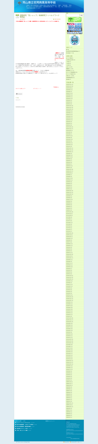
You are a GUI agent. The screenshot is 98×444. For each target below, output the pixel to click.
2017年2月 (68, 229)
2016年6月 (68, 243)
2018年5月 (68, 203)
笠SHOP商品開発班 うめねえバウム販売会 (24, 424)
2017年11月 (68, 213)
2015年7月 (68, 263)
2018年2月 (68, 208)
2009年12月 (68, 381)
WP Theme (18, 442)
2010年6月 (68, 371)
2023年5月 (68, 96)
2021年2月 (68, 144)
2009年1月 (68, 401)
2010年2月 (68, 378)
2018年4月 (68, 204)
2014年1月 (68, 295)
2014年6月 (68, 286)
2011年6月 (68, 349)
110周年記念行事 (69, 59)
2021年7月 (68, 135)
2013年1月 (68, 316)
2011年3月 (68, 355)
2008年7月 (68, 410)
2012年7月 (68, 326)
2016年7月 (68, 242)
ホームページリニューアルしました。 (23, 422)
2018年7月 (68, 199)
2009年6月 (68, 392)
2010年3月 (68, 376)
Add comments (57, 19)
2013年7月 (68, 305)
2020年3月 (68, 164)
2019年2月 (68, 187)
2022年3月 (68, 121)
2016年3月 (68, 249)
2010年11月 (68, 362)
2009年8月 (68, 388)
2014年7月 (68, 284)
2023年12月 (68, 84)
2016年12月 (68, 233)
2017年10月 (68, 215)
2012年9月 (68, 323)
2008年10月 (68, 406)
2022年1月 (68, 125)
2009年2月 (68, 399)
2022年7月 (68, 114)
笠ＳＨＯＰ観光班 (70, 74)
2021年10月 (68, 130)
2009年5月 (68, 394)
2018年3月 (68, 206)
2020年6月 (68, 158)
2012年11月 (68, 319)
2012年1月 (68, 337)
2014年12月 (68, 275)
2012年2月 (68, 335)
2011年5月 (68, 351)
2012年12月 (68, 318)
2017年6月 (68, 222)
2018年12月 (68, 190)
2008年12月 (68, 403)
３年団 (67, 65)
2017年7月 (68, 220)
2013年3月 (68, 312)
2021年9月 (68, 132)
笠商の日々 (23, 19)
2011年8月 (68, 346)
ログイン (80, 442)
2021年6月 (68, 137)
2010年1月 (68, 380)
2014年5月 (68, 288)
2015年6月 (68, 265)
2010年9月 (68, 365)
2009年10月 (68, 385)
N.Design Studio (27, 442)
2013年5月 (68, 309)
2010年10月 (68, 364)
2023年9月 (68, 89)
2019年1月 (68, 188)
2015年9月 (68, 259)
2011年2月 (68, 357)
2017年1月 (68, 231)
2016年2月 (68, 250)
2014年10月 (68, 279)
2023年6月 (68, 95)
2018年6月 (68, 201)
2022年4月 (68, 119)
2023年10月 (68, 88)
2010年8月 (68, 367)
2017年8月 (68, 218)
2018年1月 (68, 210)
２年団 (67, 63)
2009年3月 (68, 397)
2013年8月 (68, 303)
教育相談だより (69, 70)
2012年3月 (68, 334)
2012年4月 (68, 332)
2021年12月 (68, 126)
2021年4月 (68, 141)
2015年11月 (68, 256)
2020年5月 (68, 160)
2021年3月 (68, 142)
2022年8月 (68, 112)
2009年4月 (68, 396)
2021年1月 (68, 146)
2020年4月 (68, 162)
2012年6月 (68, 328)
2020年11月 (68, 149)
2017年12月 (68, 211)
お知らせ (68, 66)
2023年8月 (68, 91)
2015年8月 (68, 261)
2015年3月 (68, 270)
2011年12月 (68, 339)
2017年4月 (68, 226)
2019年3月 (68, 185)
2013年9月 (68, 302)
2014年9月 (68, 280)
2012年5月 (68, 330)
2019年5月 (68, 181)
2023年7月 (68, 93)
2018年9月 (68, 195)
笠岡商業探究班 (69, 77)
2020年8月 (68, 155)
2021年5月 (68, 139)
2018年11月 (68, 192)
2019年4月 (68, 183)
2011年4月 (68, 353)
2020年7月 (68, 157)
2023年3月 (68, 100)
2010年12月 (68, 360)
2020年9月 (68, 153)
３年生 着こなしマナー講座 (21, 430)
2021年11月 (68, 128)
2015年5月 (68, 266)
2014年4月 (68, 289)
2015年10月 (68, 257)
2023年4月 (68, 98)
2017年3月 (68, 227)
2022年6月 (68, 116)
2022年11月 (68, 107)
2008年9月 (68, 408)
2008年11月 (68, 404)
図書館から (68, 68)
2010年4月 (68, 374)
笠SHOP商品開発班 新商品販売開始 (23, 426)
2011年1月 (68, 358)
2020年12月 (68, 148)
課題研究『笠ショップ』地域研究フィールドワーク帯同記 (39, 16)
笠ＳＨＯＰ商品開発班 (70, 72)
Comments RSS (74, 442)
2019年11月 (68, 171)
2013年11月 (68, 298)
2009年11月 (68, 383)
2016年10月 (68, 236)
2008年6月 (68, 411)
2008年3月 (68, 417)
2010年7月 (68, 369)
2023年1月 (68, 103)
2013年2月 (68, 314)
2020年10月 (68, 151)
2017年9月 (68, 217)
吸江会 (67, 49)
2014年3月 (68, 291)
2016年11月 (68, 234)
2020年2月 (68, 165)
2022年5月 (68, 118)
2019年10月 (68, 172)
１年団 (67, 61)
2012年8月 (68, 325)
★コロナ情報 (69, 58)
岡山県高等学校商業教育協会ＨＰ (73, 51)
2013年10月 (68, 300)
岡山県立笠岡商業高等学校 (39, 2)
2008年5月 (68, 413)
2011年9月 (68, 344)
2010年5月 (68, 373)
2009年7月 (68, 390)
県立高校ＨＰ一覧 (70, 53)
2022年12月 (68, 105)
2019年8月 (68, 176)
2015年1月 (68, 273)
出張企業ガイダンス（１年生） (22, 428)
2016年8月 (68, 240)
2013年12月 (68, 296)
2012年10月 (68, 321)
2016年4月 (68, 247)
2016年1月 (68, 252)
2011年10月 (68, 342)
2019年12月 (68, 169)
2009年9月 (68, 387)
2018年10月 (68, 194)
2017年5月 (68, 224)
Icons (22, 442)
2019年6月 (68, 180)
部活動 (67, 79)
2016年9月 (68, 238)
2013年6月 (68, 307)
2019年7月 (68, 178)
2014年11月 (68, 277)
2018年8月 (68, 197)
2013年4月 (68, 311)
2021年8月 (68, 134)
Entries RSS (67, 442)
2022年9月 (68, 111)
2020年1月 (68, 167)
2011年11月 (68, 341)
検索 (67, 13)
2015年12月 (68, 254)
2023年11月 (68, 86)
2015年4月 (68, 268)
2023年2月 (68, 102)
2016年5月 (68, 245)
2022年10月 (68, 109)
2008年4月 (68, 415)
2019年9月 (68, 174)
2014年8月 (68, 282)
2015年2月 (68, 272)
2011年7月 (68, 348)
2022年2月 (68, 123)
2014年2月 (68, 293)
